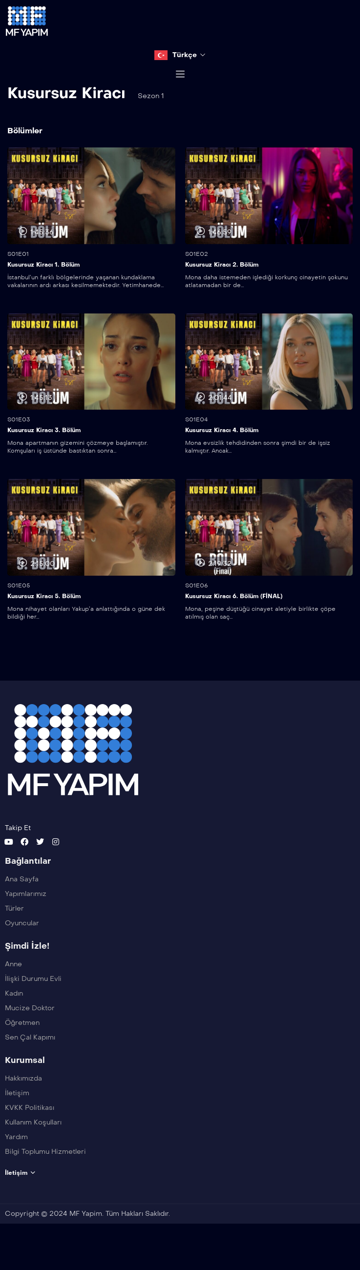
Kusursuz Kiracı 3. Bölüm (44, 455)
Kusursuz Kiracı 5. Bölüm (44, 620)
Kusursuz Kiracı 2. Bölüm (221, 289)
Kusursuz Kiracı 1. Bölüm (43, 289)
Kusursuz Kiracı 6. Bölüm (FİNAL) (233, 620)
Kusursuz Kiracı (66, 118)
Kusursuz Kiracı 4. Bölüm (221, 455)
